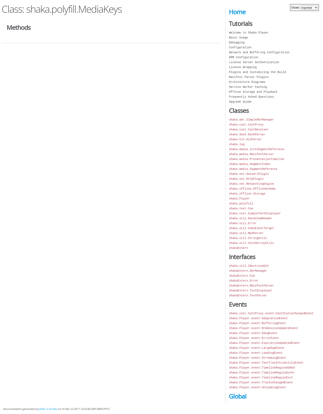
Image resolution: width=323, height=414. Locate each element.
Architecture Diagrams (247, 82)
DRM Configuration (243, 57)
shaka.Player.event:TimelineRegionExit (261, 377)
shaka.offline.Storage (247, 194)
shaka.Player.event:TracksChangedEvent (261, 382)
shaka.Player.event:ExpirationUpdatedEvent (264, 343)
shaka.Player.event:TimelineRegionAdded (262, 368)
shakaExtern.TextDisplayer (250, 290)
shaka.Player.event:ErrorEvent (254, 338)
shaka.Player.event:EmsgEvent (253, 333)
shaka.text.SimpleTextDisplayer (255, 213)
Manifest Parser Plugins (249, 77)
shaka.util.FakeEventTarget (251, 228)
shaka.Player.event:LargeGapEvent (256, 348)
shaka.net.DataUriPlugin (249, 174)
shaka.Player (239, 199)
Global (237, 396)
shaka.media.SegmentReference (253, 169)
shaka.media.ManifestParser (251, 154)
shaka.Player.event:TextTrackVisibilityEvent (266, 363)
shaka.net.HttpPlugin (246, 179)
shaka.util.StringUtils (248, 238)
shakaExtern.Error (243, 281)
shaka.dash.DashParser (247, 134)
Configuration (240, 47)
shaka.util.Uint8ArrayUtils (251, 243)
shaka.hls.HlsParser (245, 139)
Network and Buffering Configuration (259, 52)
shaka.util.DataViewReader (250, 218)
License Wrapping (242, 67)
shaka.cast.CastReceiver (249, 129)
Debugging (237, 42)
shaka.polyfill (241, 203)
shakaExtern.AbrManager (248, 271)
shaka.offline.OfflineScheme (252, 189)
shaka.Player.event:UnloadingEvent (257, 387)
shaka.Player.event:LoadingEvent (255, 353)
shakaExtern (238, 248)
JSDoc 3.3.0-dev (48, 409)
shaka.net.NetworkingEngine (251, 184)
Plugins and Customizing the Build (257, 72)
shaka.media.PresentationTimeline (256, 159)
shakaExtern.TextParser (248, 295)
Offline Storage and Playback (253, 92)
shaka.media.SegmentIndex (249, 164)
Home (237, 12)
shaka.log (237, 144)
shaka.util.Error (242, 223)
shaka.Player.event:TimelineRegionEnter (262, 373)
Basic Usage (238, 37)
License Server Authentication (254, 62)
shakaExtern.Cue (242, 276)
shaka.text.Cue (241, 208)
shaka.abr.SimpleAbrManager (251, 120)
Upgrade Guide (240, 102)
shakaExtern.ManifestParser (251, 286)
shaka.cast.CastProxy (246, 124)
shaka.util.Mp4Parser (246, 233)
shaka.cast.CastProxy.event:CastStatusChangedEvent (271, 313)
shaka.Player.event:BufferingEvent (257, 323)
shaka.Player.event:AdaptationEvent (258, 318)
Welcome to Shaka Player (249, 33)
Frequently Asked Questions (251, 97)
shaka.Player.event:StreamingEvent (257, 358)
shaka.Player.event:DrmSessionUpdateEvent (263, 328)
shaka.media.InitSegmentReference (256, 149)
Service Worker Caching (248, 87)
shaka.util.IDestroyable (249, 266)
